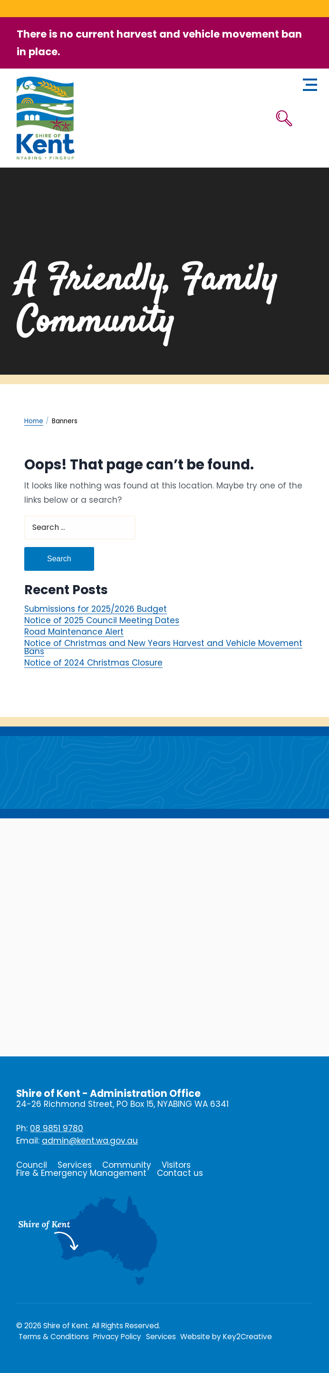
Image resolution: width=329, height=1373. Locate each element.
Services (75, 1165)
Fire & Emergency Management (81, 1173)
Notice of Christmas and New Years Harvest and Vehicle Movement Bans (163, 647)
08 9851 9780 (56, 1128)
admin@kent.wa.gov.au (90, 1140)
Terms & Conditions (54, 1336)
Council (31, 1165)
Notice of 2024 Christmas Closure (93, 662)
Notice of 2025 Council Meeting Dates (101, 620)
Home (33, 421)
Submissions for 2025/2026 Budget (95, 609)
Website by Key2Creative (226, 1336)
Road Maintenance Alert (74, 632)
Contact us (180, 1173)
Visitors (176, 1165)
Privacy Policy (117, 1336)
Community (126, 1165)
